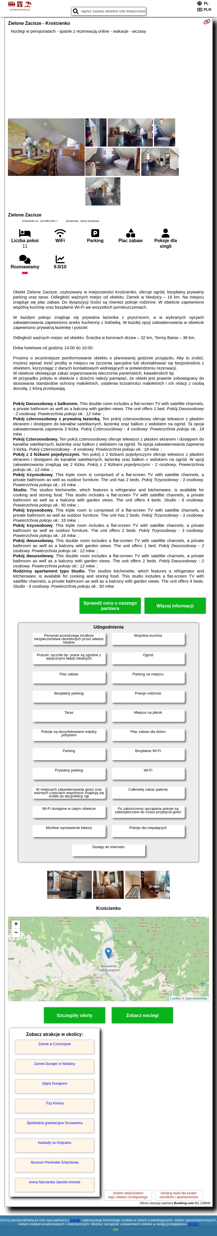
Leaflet (175, 998)
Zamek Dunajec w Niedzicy (54, 1064)
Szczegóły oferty (74, 1015)
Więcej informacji (175, 605)
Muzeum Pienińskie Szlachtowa (55, 1162)
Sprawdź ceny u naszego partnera (110, 606)
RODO (193, 1224)
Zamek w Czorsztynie (54, 1044)
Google (75, 1220)
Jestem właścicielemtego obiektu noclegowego (127, 1195)
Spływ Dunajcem (54, 1083)
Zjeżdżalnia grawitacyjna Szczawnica (55, 1123)
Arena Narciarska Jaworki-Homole (54, 1182)
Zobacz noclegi (142, 1015)
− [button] (16, 933)
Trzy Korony (54, 1103)
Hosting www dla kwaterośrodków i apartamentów (178, 1195)
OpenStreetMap (196, 998)
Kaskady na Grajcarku (54, 1143)
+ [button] (16, 924)
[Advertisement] (108, 76)
